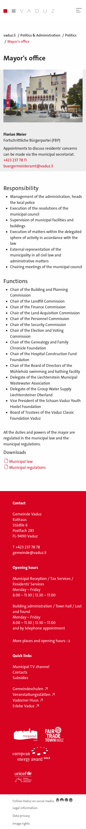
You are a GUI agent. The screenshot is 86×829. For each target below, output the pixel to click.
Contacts (20, 672)
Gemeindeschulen (28, 688)
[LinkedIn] (66, 800)
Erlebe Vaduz (24, 705)
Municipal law (21, 461)
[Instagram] (70, 800)
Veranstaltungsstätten (31, 694)
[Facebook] (57, 800)
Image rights (21, 823)
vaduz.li (9, 35)
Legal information (25, 808)
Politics (71, 35)
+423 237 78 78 (28, 547)
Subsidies (20, 677)
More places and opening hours (39, 640)
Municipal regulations (27, 467)
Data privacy (21, 816)
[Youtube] (62, 800)
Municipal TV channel (31, 666)
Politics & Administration (40, 35)
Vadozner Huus (26, 700)
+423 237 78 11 (15, 160)
